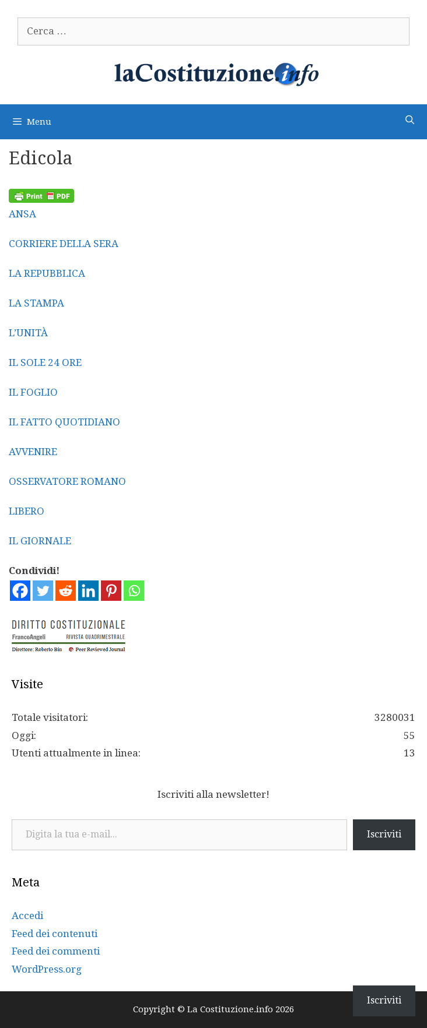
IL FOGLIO (33, 392)
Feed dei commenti (56, 951)
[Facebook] (20, 590)
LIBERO (26, 511)
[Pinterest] (111, 590)
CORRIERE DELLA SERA (63, 243)
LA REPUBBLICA (47, 273)
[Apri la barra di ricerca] (410, 120)
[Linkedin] (88, 590)
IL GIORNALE (40, 541)
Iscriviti (384, 834)
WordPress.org (47, 969)
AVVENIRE (33, 451)
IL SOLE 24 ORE (45, 362)
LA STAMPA (36, 303)
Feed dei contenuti (54, 933)
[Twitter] (43, 590)
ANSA (22, 214)
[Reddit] (65, 590)
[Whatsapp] (134, 590)
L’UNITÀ (28, 333)
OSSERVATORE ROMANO (67, 481)
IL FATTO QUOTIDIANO (64, 422)
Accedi (27, 915)
